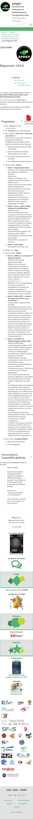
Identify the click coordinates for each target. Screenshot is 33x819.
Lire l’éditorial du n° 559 (16, 675)
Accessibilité (22, 803)
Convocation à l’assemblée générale (23, 84)
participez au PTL (16, 692)
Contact (9, 803)
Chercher (17, 660)
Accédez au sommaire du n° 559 (16, 677)
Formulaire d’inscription (8, 100)
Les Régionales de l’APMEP (10, 34)
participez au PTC (16, 694)
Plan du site (7, 800)
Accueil (3, 32)
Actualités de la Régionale (9, 39)
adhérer (10, 795)
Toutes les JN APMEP (16, 554)
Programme (20, 80)
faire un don (17, 590)
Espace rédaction (16, 812)
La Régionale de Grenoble (9, 37)
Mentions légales (23, 800)
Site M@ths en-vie (14, 281)
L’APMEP (11, 32)
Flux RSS (16, 807)
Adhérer (8, 590)
